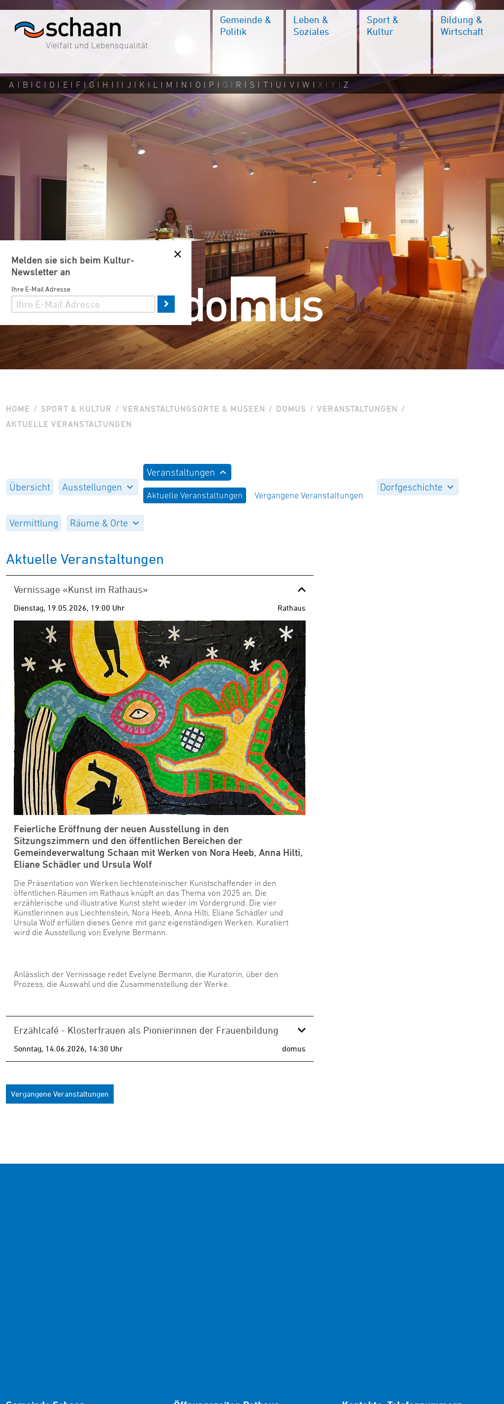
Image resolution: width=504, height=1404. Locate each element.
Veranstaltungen (357, 409)
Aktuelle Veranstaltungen (195, 495)
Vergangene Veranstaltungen (308, 495)
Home (18, 409)
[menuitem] (248, 42)
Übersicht (29, 487)
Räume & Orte (104, 523)
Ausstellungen (97, 487)
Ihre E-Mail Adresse (40, 289)
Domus (291, 409)
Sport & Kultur (76, 409)
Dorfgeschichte (416, 487)
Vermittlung (33, 523)
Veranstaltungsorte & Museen (194, 409)
